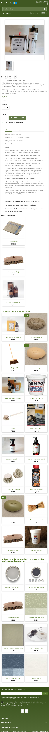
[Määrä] (4, 118)
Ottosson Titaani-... (36, 678)
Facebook (22, 711)
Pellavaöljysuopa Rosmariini (36, 459)
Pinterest (15, 76)
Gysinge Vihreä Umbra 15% (13, 587)
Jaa (5, 76)
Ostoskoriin (17, 118)
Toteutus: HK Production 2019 (40, 731)
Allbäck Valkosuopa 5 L (36, 428)
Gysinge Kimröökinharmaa (36, 587)
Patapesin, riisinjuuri (36, 520)
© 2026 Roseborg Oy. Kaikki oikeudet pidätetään (13, 731)
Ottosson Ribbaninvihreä (36, 617)
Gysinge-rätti (14, 241)
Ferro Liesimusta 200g (36, 489)
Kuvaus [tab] (8, 130)
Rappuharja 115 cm (13, 368)
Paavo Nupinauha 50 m (36, 648)
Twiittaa (10, 76)
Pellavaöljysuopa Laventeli (13, 337)
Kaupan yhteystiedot (10, 727)
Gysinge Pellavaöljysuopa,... (13, 398)
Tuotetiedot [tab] (17, 130)
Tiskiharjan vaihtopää (13, 489)
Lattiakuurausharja (13, 272)
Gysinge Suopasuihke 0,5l (13, 459)
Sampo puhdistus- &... (36, 398)
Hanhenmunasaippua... (36, 337)
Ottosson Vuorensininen (13, 678)
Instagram (26, 711)
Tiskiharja (13, 428)
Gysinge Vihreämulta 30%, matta (13, 648)
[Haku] (24, 9)
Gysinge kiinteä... (36, 550)
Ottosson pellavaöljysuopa (14, 302)
